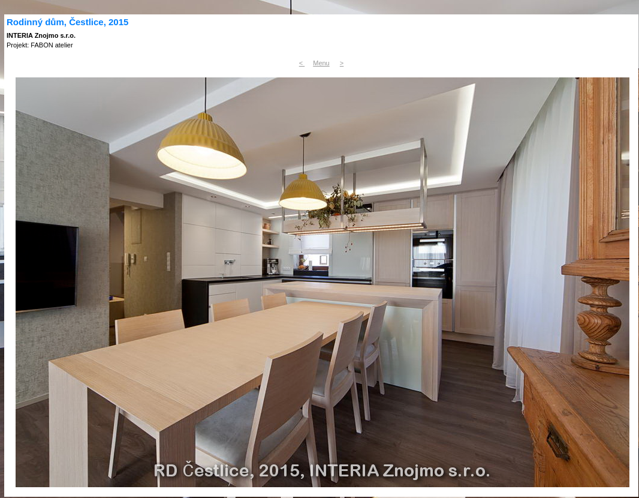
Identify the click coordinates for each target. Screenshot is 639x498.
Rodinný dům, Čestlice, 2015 (67, 22)
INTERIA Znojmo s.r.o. (41, 35)
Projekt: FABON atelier (40, 45)
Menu (321, 63)
